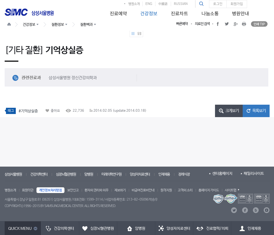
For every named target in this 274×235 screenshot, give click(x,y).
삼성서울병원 (13, 174)
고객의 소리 (185, 190)
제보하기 (120, 190)
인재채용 (164, 174)
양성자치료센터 (140, 174)
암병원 (88, 174)
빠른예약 (182, 24)
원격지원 (166, 190)
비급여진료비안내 (143, 190)
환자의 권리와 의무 (96, 190)
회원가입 (237, 4)
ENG (148, 4)
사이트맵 (230, 190)
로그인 (218, 4)
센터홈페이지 (222, 173)
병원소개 (134, 4)
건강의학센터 (38, 174)
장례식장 (184, 174)
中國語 (163, 4)
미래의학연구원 (111, 174)
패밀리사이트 (254, 173)
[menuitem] (117, 12)
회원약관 (27, 190)
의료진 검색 (202, 24)
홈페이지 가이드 (208, 190)
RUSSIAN (181, 4)
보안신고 (73, 190)
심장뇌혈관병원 (66, 174)
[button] (202, 4)
